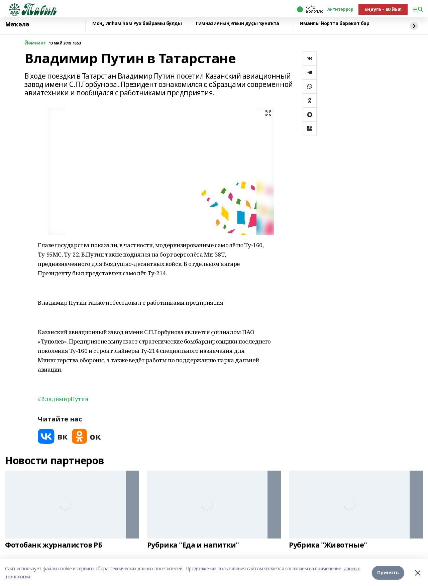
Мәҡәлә (17, 24)
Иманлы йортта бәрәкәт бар (334, 23)
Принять (388, 572)
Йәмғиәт (35, 43)
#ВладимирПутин (63, 399)
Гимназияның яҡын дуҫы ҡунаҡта (237, 23)
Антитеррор (340, 9)
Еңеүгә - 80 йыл (383, 9)
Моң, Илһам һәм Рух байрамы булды (137, 23)
